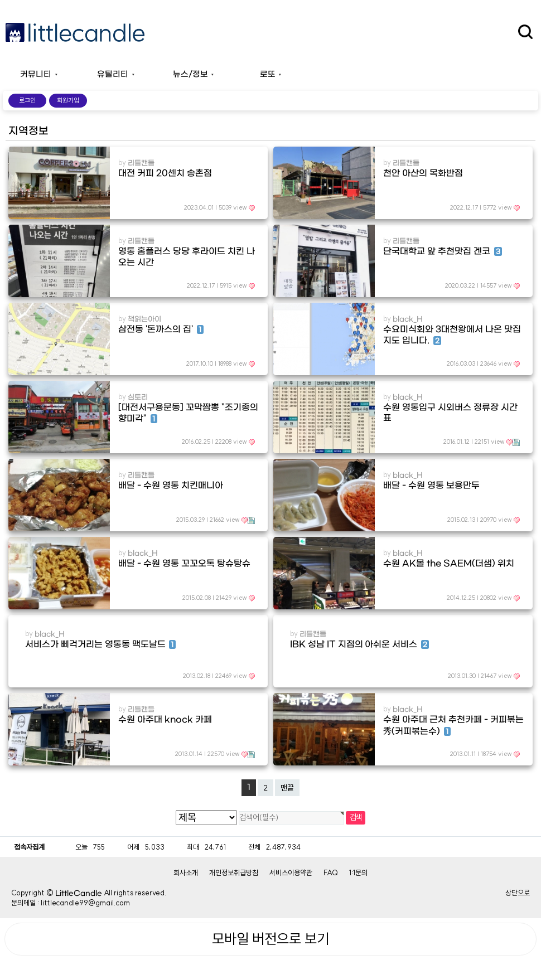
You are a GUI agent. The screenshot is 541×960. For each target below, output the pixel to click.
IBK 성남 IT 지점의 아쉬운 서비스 (359, 644)
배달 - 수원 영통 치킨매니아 (170, 486)
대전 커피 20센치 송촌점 (165, 173)
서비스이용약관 (290, 872)
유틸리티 (112, 74)
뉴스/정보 (190, 74)
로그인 (27, 100)
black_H (408, 319)
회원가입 (68, 100)
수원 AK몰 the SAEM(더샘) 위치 (448, 564)
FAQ (330, 872)
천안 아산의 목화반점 (423, 173)
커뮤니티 (35, 74)
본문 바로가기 (0, 0)
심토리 (138, 397)
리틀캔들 (141, 163)
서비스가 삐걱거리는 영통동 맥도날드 (100, 644)
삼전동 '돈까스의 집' (161, 329)
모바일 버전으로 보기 (270, 939)
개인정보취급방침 (233, 872)
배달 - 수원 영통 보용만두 (431, 486)
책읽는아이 (144, 319)
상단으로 (517, 892)
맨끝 (287, 788)
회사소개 (185, 872)
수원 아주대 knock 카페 (165, 720)
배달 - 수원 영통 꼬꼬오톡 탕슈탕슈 (184, 564)
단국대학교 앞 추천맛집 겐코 (442, 251)
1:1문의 (358, 872)
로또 (268, 74)
